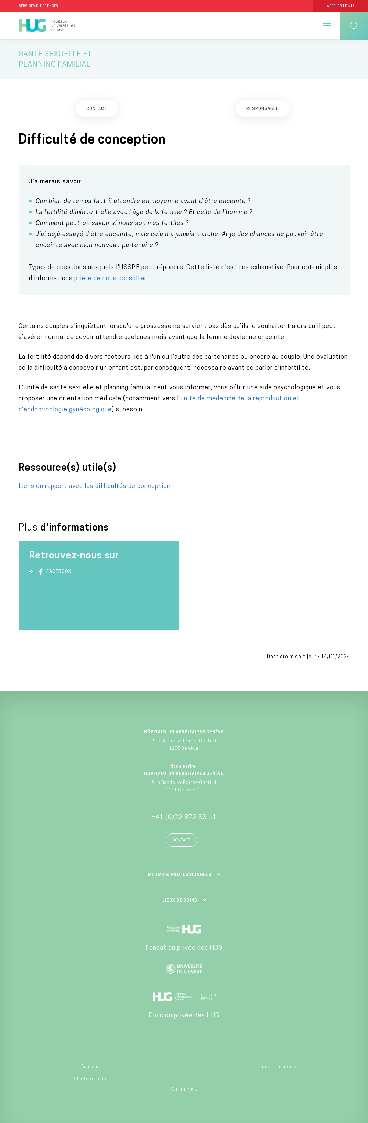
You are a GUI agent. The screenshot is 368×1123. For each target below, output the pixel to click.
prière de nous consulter (110, 278)
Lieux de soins (179, 901)
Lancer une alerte (277, 1067)
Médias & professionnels (180, 875)
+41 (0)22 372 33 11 (184, 817)
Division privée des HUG (184, 1015)
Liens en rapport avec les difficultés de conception (95, 486)
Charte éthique (91, 1079)
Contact (182, 840)
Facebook (53, 572)
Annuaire (91, 1067)
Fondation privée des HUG (184, 948)
